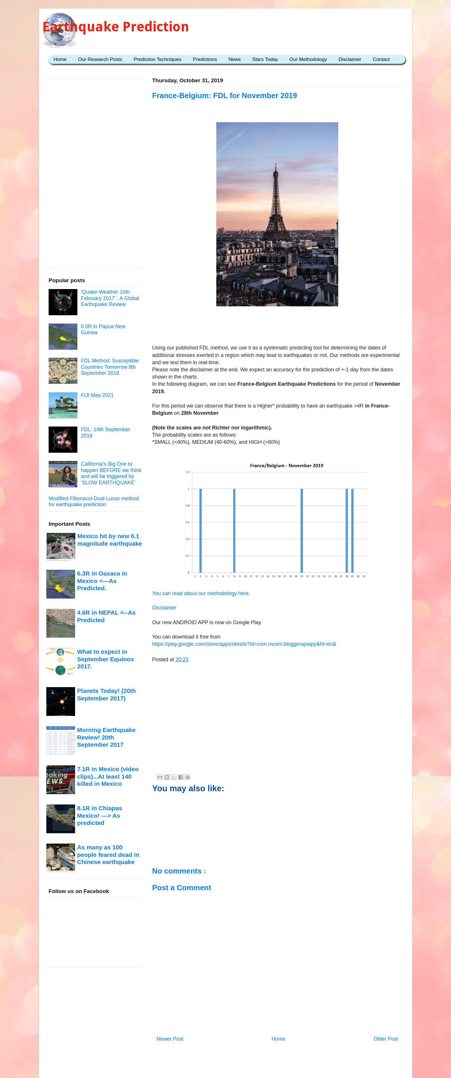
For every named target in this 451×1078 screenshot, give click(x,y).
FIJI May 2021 (97, 395)
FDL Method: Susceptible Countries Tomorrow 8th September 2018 (110, 367)
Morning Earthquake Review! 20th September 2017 (106, 737)
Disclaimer (350, 59)
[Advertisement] (277, 326)
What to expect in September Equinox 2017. (105, 659)
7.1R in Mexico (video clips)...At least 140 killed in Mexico (108, 776)
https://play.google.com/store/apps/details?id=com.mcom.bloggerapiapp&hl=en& (244, 644)
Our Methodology (308, 59)
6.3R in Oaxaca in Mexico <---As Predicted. (102, 580)
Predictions (205, 59)
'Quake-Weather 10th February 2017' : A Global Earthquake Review (110, 298)
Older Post (386, 1039)
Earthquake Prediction (115, 27)
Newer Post (169, 1039)
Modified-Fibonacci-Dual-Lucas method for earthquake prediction (94, 502)
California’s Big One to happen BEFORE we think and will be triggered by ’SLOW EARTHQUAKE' (111, 473)
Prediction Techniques (157, 59)
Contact (381, 59)
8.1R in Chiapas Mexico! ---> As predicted (99, 815)
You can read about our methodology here (200, 593)
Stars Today (265, 59)
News (235, 59)
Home (59, 59)
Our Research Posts (100, 59)
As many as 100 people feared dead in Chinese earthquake (108, 854)
